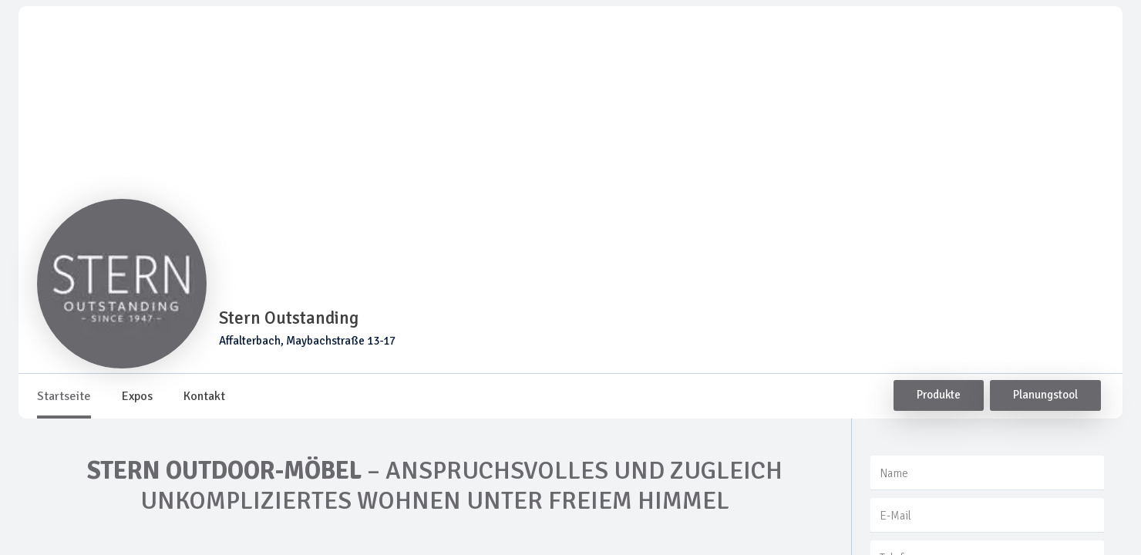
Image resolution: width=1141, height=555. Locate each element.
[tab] (64, 396)
